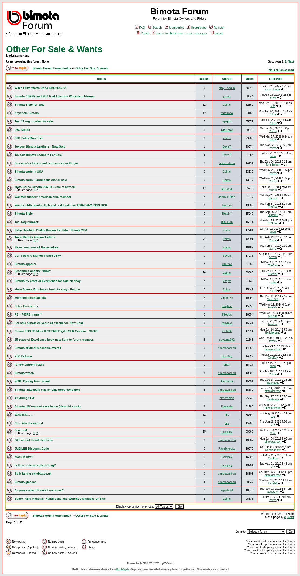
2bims (227, 104)
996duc (227, 314)
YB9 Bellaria (23, 356)
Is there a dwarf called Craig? (35, 465)
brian (273, 156)
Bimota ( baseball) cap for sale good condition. (47, 389)
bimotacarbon (227, 347)
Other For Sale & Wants (54, 49)
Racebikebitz (226, 448)
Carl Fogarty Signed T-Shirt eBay (38, 255)
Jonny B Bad (226, 196)
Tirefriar (272, 198)
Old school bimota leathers (34, 440)
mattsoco (227, 113)
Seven (227, 255)
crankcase (273, 399)
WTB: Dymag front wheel (32, 381)
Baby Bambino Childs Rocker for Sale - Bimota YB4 (51, 230)
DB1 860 (227, 129)
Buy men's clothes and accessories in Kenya (46, 163)
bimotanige (227, 398)
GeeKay (227, 356)
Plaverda (227, 406)
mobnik (227, 331)
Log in (217, 33)
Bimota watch (24, 373)
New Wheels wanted (29, 423)
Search (155, 27)
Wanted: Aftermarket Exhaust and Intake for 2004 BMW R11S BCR (61, 205)
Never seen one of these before (36, 247)
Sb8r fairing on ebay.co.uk (33, 473)
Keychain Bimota (27, 113)
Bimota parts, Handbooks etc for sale (41, 179)
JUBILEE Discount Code (32, 448)
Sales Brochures (26, 306)
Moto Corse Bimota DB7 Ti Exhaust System (45, 186)
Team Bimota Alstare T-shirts (35, 237)
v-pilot (273, 282)
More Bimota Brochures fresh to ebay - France (47, 289)
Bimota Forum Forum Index (51, 68)
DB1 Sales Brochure (29, 138)
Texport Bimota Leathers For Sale (38, 154)
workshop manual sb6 (30, 297)
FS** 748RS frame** (28, 314)
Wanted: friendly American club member (43, 196)
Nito (272, 106)
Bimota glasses (25, 482)
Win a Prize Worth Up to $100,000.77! (40, 88)
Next (291, 61)
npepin (226, 121)
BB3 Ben (227, 222)
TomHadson (227, 163)
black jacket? (24, 456)
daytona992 (227, 339)
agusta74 (227, 490)
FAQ (140, 27)
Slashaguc (227, 381)
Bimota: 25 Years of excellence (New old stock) (48, 406)
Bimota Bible (24, 213)
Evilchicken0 (273, 332)
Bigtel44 (227, 213)
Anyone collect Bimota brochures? (39, 490)
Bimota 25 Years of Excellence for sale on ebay (48, 281)
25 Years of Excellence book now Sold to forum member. (54, 339)
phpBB (142, 563)
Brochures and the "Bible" (33, 271)
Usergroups (196, 27)
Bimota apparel (25, 264)
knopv (227, 281)
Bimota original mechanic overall (38, 347)
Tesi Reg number (26, 222)
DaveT (226, 146)
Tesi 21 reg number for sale (34, 121)
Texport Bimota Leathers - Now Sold (40, 146)
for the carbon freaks (29, 364)
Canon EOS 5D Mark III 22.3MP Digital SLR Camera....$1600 (56, 331)
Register (217, 27)
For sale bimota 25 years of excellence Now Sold (49, 322)
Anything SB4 (24, 398)
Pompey (226, 431)
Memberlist (174, 27)
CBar (273, 433)
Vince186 (227, 297)
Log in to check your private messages (180, 33)
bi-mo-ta (226, 188)
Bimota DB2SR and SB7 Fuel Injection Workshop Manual (54, 96)
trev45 (273, 341)
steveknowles (273, 407)
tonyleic (227, 306)
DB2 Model (22, 129)
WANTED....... (24, 414)
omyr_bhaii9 (227, 88)
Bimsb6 (272, 483)
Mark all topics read (281, 69)
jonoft (226, 96)
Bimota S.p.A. (122, 569)
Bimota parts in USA (29, 171)
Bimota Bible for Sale (29, 104)
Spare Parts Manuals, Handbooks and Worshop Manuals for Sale (60, 498)
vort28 (273, 189)
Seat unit (21, 430)
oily (227, 414)
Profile (143, 33)
